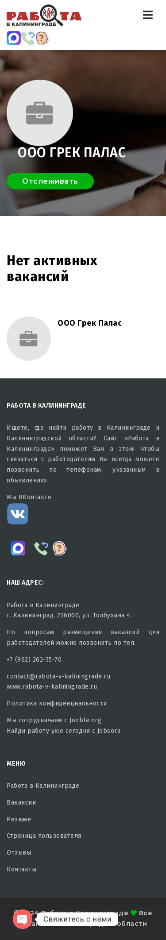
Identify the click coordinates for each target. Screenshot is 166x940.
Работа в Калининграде (43, 786)
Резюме (19, 819)
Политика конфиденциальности (57, 703)
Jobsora (109, 731)
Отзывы (19, 852)
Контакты (21, 869)
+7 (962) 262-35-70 (34, 659)
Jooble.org (85, 720)
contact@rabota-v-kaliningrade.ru (58, 676)
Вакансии (21, 802)
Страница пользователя (44, 836)
